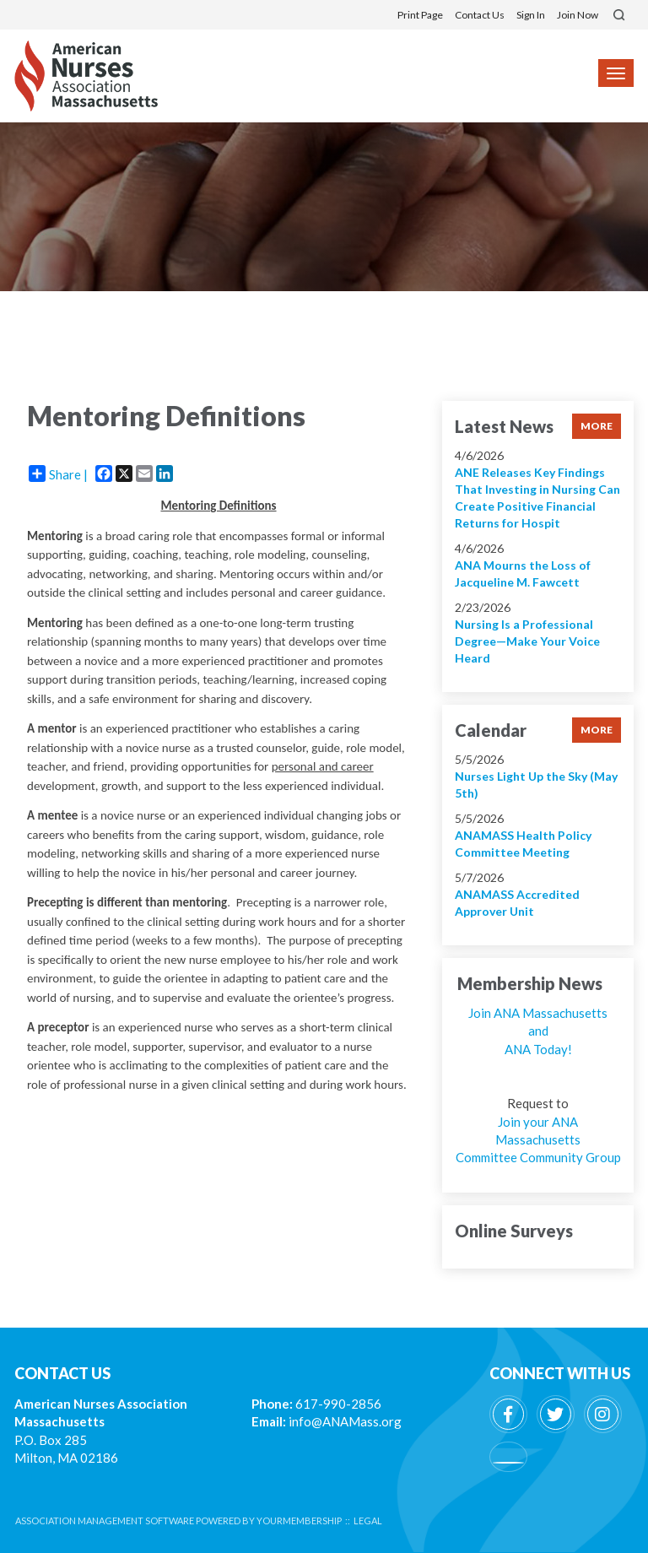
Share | (58, 473)
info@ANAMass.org (345, 1421)
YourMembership (299, 1520)
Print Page (420, 14)
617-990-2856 (338, 1403)
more (596, 425)
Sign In (530, 14)
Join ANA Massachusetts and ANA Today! (538, 1031)
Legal (368, 1520)
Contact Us (480, 14)
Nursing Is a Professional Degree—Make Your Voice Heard (527, 641)
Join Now (577, 14)
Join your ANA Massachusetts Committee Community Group (538, 1140)
